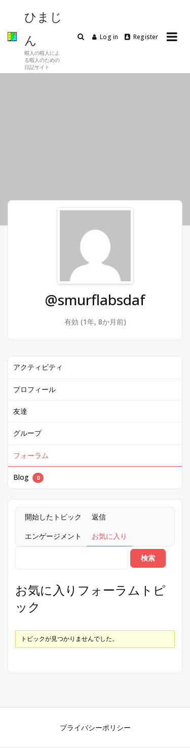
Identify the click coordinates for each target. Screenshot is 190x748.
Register (142, 36)
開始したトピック (53, 517)
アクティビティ (38, 367)
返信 (99, 517)
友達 (20, 411)
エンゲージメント (53, 536)
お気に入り (109, 536)
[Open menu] (172, 36)
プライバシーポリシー (95, 727)
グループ (27, 433)
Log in (105, 36)
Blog (28, 477)
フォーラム (31, 455)
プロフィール (34, 389)
